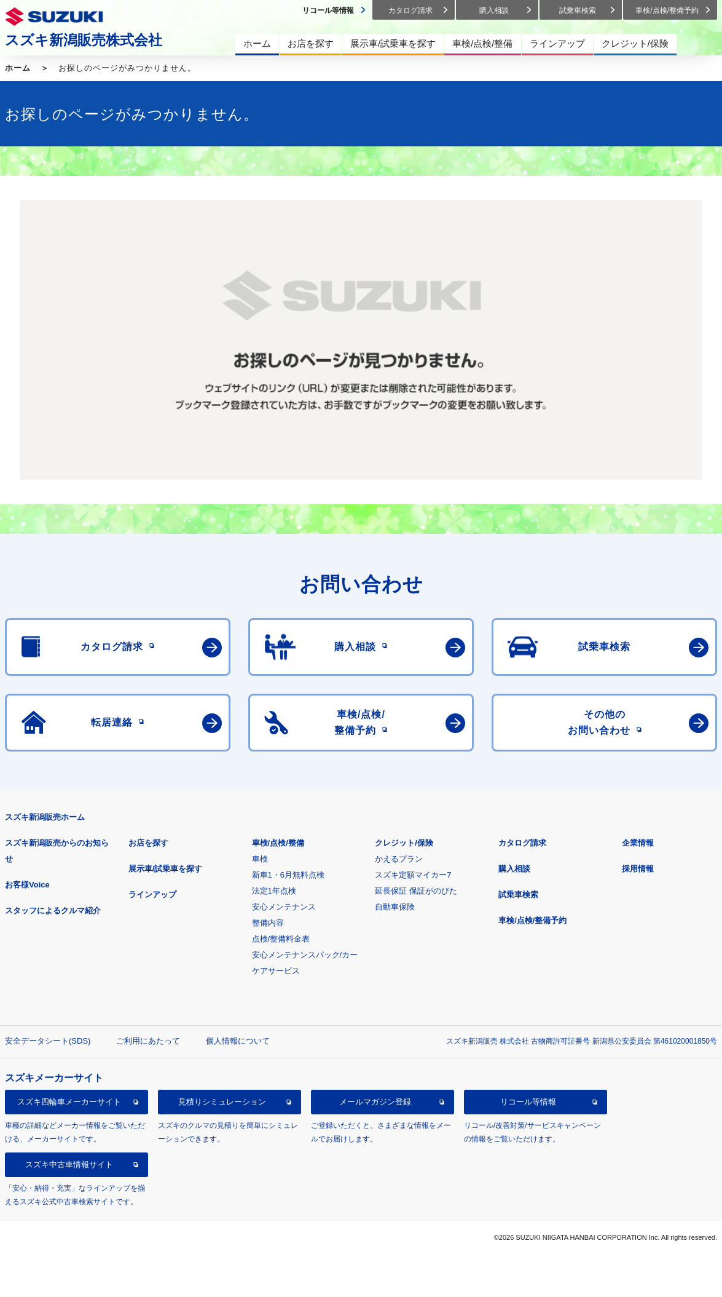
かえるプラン (399, 858)
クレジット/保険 (404, 842)
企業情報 (638, 842)
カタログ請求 (522, 842)
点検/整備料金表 (281, 938)
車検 (260, 858)
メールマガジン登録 (375, 1101)
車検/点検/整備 (278, 842)
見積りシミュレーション (222, 1101)
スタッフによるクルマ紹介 (53, 910)
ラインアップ (152, 894)
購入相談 (514, 868)
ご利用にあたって (148, 1040)
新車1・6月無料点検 (288, 874)
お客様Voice (27, 884)
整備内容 (268, 922)
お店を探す (148, 842)
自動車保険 (395, 906)
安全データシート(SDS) (47, 1040)
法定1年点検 (274, 890)
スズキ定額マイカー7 (413, 874)
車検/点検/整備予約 (532, 920)
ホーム (18, 68)
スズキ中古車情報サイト (69, 1164)
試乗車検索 (518, 894)
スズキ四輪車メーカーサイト (69, 1101)
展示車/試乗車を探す (165, 868)
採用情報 (638, 868)
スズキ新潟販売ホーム (45, 817)
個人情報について (238, 1040)
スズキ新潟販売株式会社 (83, 40)
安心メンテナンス (284, 906)
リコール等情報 (528, 1101)
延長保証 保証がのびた (416, 890)
